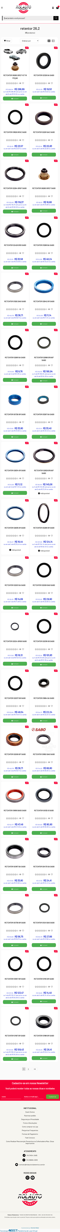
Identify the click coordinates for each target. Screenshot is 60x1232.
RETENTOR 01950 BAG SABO (44, 754)
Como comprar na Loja (30, 1127)
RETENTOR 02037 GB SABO (15, 698)
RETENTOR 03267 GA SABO (43, 414)
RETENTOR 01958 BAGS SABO (15, 810)
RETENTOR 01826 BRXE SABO (15, 132)
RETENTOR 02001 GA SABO (15, 585)
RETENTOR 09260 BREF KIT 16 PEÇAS (15, 76)
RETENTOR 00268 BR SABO (43, 528)
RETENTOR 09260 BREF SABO (43, 188)
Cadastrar (52, 1097)
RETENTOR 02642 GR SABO (43, 301)
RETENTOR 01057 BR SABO (15, 979)
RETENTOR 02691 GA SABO (15, 357)
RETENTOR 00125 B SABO (44, 810)
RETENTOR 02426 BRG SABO (15, 245)
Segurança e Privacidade (30, 1119)
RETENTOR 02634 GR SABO (15, 470)
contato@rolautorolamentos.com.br (30, 1164)
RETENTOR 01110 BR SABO (44, 979)
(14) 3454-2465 (30, 1155)
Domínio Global (35, 1228)
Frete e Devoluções (30, 1123)
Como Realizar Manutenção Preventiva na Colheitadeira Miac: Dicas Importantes (30, 1142)
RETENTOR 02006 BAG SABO (44, 585)
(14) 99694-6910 (30, 1160)
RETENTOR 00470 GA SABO (43, 866)
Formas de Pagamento (30, 1134)
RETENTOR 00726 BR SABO (15, 414)
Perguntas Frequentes (30, 1130)
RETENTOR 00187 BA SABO (15, 866)
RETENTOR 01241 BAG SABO (43, 923)
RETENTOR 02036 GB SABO (43, 641)
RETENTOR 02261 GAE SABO (44, 132)
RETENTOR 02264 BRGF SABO (15, 188)
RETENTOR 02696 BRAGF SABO (44, 358)
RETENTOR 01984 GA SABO (43, 698)
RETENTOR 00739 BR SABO (15, 923)
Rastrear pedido (30, 1116)
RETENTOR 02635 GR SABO (15, 528)
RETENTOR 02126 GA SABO (44, 75)
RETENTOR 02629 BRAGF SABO (44, 471)
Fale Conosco (30, 1138)
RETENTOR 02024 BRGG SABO (15, 641)
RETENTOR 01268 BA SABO (43, 245)
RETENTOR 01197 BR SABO (15, 1036)
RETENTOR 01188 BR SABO (44, 1036)
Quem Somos (30, 1112)
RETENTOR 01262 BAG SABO (15, 301)
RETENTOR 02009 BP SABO (15, 754)
